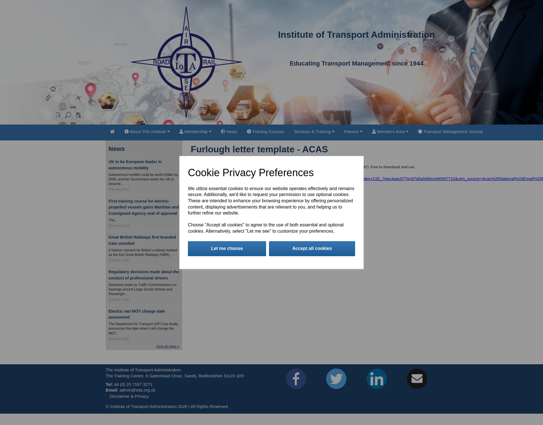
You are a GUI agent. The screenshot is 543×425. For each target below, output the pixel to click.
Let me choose (227, 248)
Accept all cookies (312, 248)
